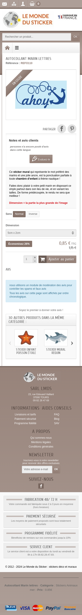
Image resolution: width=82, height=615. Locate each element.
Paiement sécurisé (25, 418)
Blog (56, 418)
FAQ (56, 414)
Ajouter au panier (56, 259)
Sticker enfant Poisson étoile (26, 351)
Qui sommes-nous (41, 437)
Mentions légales (41, 442)
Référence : (13, 63)
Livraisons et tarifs (25, 414)
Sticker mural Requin (56, 351)
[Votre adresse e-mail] (37, 469)
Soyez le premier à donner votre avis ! (41, 310)
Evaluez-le (41, 159)
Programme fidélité (25, 423)
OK (75, 36)
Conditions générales (41, 446)
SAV (56, 423)
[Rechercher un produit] (36, 37)
